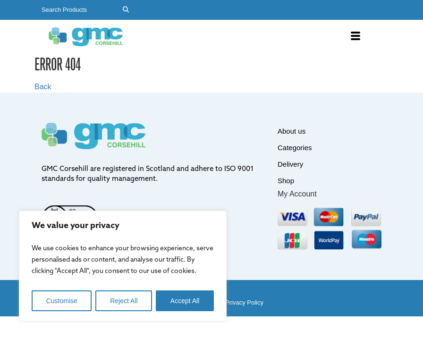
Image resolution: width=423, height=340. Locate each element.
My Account (297, 194)
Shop (286, 181)
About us (291, 131)
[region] (123, 266)
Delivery (290, 164)
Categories (295, 148)
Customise (61, 301)
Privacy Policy (244, 302)
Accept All (184, 301)
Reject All (123, 301)
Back (42, 87)
